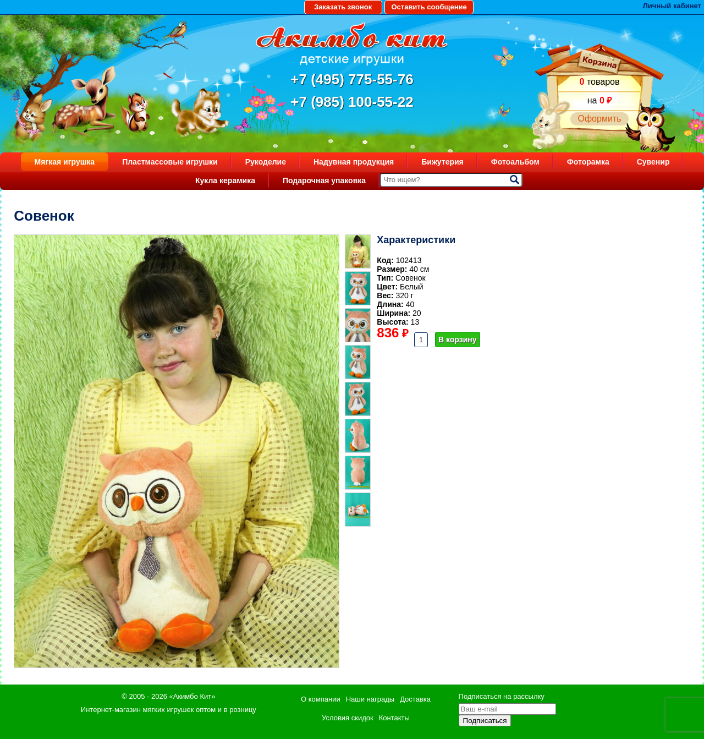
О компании (320, 699)
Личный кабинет (672, 6)
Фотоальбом (515, 161)
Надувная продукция (354, 161)
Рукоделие (265, 161)
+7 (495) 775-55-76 (351, 79)
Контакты (394, 718)
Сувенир (653, 161)
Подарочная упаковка (324, 180)
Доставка (415, 699)
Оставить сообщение (428, 7)
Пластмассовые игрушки (170, 161)
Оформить (599, 118)
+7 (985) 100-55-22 (351, 102)
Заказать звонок (343, 7)
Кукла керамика (225, 180)
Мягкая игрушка (65, 161)
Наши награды (370, 699)
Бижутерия (442, 161)
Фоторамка (588, 161)
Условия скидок (347, 718)
